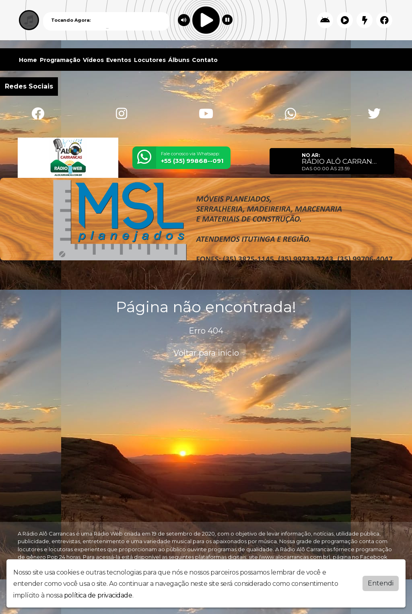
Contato (205, 60)
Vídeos (93, 60)
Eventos (118, 60)
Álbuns (179, 60)
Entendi (380, 583)
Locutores (150, 60)
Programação (60, 60)
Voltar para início (206, 353)
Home (28, 60)
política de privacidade (98, 595)
